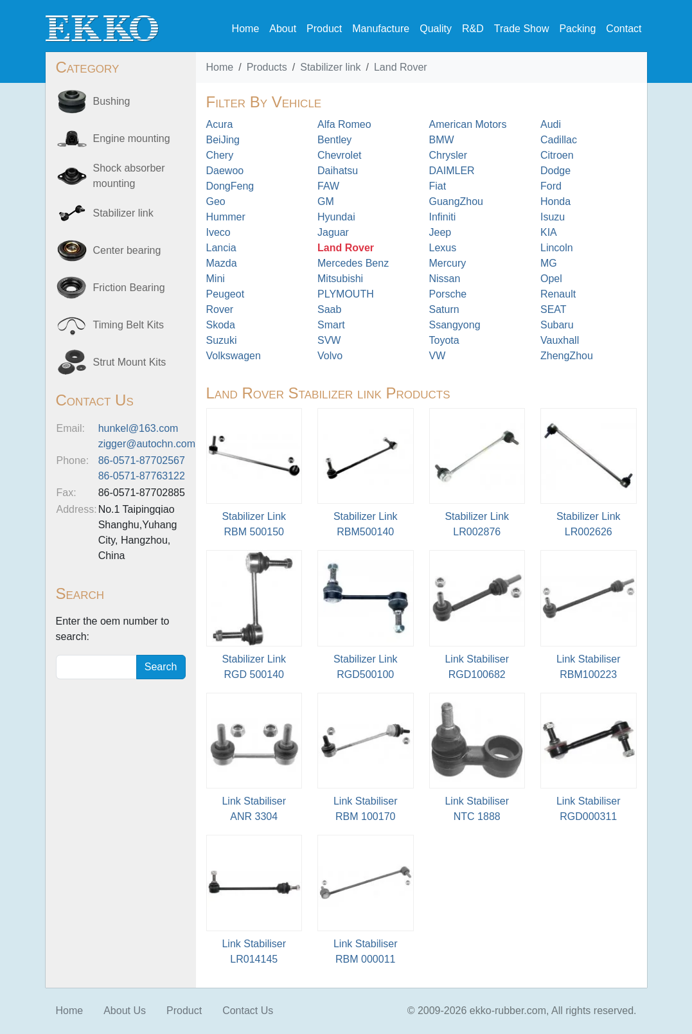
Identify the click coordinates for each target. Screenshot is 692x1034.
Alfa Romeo (344, 124)
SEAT (553, 309)
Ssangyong (455, 324)
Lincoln (556, 247)
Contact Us (247, 1010)
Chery (220, 155)
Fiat (438, 186)
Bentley (334, 139)
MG (548, 263)
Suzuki (221, 340)
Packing (577, 28)
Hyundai (336, 216)
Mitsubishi (340, 278)
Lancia (221, 247)
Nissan (445, 278)
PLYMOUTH (345, 294)
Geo (216, 201)
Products (267, 67)
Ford (551, 186)
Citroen (557, 155)
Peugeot (225, 294)
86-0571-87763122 (141, 475)
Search (161, 666)
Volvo (329, 355)
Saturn (444, 309)
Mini (215, 278)
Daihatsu (337, 170)
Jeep (440, 232)
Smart (331, 324)
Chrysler (448, 155)
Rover (220, 309)
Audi (550, 124)
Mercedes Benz (353, 263)
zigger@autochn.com (146, 443)
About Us (124, 1010)
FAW (328, 186)
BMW (441, 139)
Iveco (218, 232)
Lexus (443, 247)
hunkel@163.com (138, 428)
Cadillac (558, 139)
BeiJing (223, 139)
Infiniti (442, 216)
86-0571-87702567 (141, 460)
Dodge (555, 170)
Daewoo (225, 170)
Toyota (444, 340)
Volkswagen (233, 355)
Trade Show (521, 28)
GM (325, 201)
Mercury (447, 263)
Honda (555, 201)
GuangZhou (456, 201)
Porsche (448, 294)
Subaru (557, 324)
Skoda (220, 324)
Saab (329, 309)
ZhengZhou (566, 355)
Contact (623, 28)
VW (437, 355)
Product (324, 28)
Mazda (221, 263)
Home (246, 28)
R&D (473, 28)
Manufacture (380, 28)
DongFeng (230, 186)
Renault (558, 294)
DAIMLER (452, 170)
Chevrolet (339, 155)
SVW (329, 340)
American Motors (468, 124)
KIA (548, 232)
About (282, 28)
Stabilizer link (330, 67)
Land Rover (400, 67)
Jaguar (333, 232)
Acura (219, 124)
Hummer (225, 216)
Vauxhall (559, 340)
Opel (551, 278)
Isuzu (552, 216)
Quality (436, 28)
